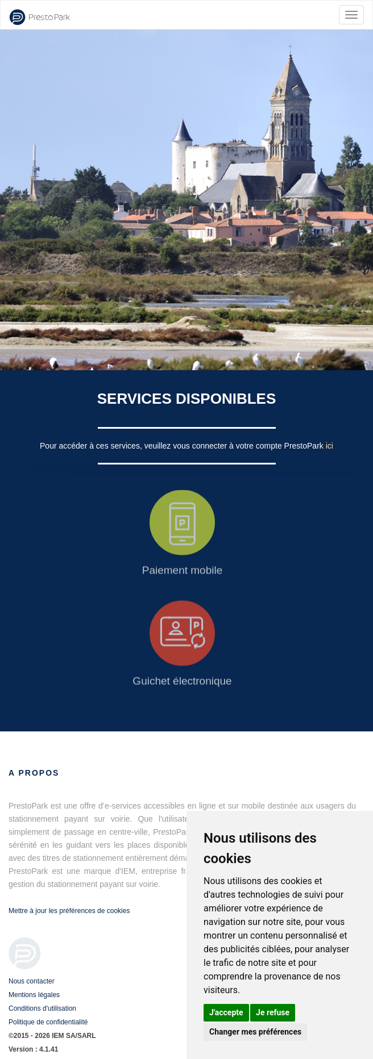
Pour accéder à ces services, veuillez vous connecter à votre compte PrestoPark (183, 445)
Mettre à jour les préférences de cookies (69, 911)
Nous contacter (32, 981)
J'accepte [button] (226, 1012)
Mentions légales (34, 995)
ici (329, 445)
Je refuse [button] (272, 1012)
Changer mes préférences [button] (255, 1031)
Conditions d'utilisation (42, 1008)
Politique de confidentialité (48, 1022)
